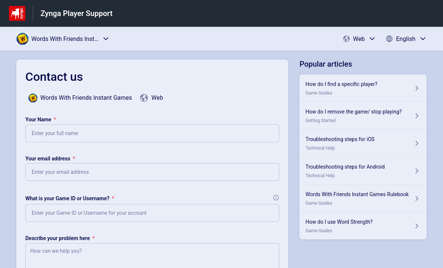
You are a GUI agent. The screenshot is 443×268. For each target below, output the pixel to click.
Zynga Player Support (77, 13)
